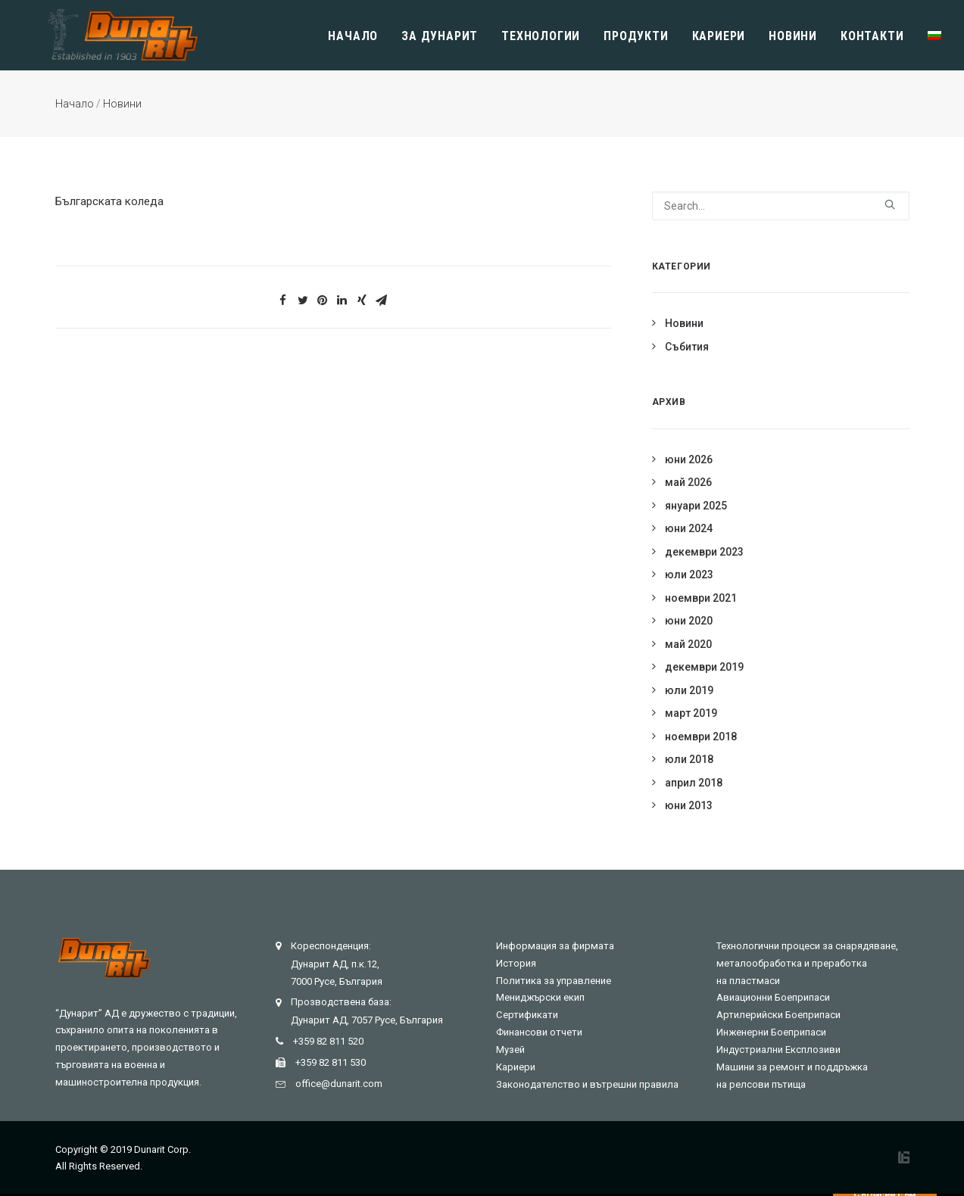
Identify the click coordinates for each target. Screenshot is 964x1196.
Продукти (636, 36)
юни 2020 (689, 621)
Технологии (540, 36)
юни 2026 (689, 459)
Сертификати (527, 1014)
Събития (687, 347)
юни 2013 (689, 805)
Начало (353, 36)
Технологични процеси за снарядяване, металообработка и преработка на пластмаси (807, 963)
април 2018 (693, 783)
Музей (510, 1049)
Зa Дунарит (439, 36)
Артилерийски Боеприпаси (778, 1014)
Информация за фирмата (555, 946)
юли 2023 (689, 574)
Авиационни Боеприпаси (773, 997)
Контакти (872, 36)
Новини (793, 36)
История (516, 963)
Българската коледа (109, 201)
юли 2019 (689, 690)
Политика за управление (553, 980)
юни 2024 (689, 528)
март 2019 (691, 713)
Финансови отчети (539, 1032)
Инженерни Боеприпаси (771, 1032)
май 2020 (688, 644)
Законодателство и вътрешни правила (587, 1084)
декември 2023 (704, 552)
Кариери (719, 36)
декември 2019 (704, 667)
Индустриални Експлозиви (778, 1049)
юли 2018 (689, 759)
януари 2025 (696, 506)
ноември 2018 (701, 736)
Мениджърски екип (540, 997)
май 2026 (688, 482)
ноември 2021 (701, 598)
